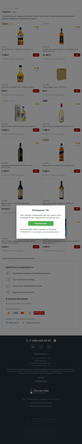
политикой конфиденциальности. (46, 232)
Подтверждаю (41, 223)
